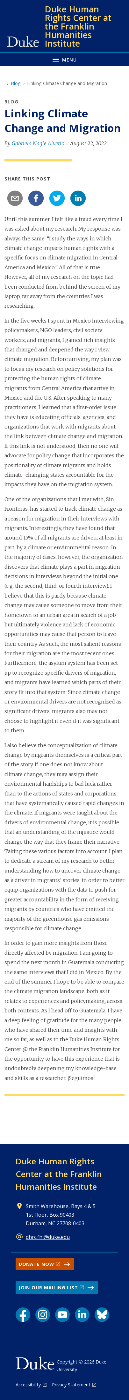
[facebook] (36, 198)
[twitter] (57, 198)
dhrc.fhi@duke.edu (48, 1236)
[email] (15, 198)
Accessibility (28, 1385)
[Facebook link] (23, 1314)
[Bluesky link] (102, 1314)
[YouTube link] (62, 1314)
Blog (16, 83)
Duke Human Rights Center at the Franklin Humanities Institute (59, 1173)
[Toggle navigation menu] (64, 59)
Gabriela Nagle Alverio (38, 143)
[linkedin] (78, 198)
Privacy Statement (71, 1385)
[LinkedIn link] (82, 1314)
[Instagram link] (42, 1314)
